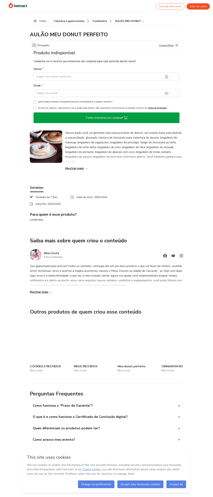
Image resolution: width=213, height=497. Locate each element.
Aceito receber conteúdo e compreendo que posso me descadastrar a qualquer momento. (75, 101)
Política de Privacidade (157, 108)
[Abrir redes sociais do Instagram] (181, 256)
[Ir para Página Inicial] (18, 5)
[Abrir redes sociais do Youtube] (173, 256)
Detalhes (36, 188)
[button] (102, 353)
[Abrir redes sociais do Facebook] (165, 256)
